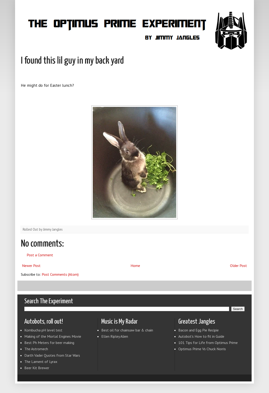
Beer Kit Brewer (36, 367)
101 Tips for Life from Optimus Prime (208, 342)
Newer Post (31, 265)
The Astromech (36, 349)
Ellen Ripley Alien (114, 336)
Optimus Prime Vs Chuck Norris (202, 349)
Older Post (238, 265)
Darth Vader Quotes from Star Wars (52, 355)
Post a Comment (40, 255)
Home (135, 265)
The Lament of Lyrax (40, 361)
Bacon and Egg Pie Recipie (198, 330)
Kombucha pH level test (43, 330)
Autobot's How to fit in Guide (201, 336)
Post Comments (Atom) (60, 274)
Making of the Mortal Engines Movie (52, 336)
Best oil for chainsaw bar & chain (127, 330)
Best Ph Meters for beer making (49, 342)
